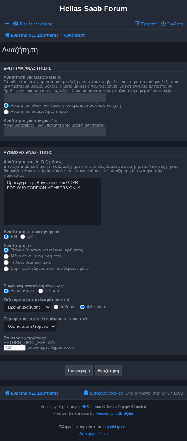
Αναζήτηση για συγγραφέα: (30, 120)
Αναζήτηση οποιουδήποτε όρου (36, 111)
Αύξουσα (65, 307)
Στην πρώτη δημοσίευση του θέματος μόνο (46, 268)
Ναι (10, 236)
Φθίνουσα (92, 307)
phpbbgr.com (118, 427)
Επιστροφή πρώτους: (25, 338)
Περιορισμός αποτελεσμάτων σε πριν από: (46, 319)
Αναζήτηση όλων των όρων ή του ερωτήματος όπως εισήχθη (62, 105)
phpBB (81, 407)
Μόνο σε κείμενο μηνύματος (33, 256)
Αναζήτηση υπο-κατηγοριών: (32, 231)
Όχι (27, 236)
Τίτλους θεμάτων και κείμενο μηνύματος (43, 250)
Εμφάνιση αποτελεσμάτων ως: (34, 286)
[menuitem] (32, 23)
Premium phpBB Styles (114, 413)
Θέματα (48, 290)
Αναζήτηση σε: (18, 245)
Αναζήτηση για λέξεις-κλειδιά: (32, 77)
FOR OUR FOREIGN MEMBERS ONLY (52, 188)
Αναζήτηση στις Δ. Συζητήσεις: (34, 162)
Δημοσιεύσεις (19, 290)
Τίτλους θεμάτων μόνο (27, 262)
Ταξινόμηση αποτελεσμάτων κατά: (37, 299)
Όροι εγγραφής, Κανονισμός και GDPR (52, 182)
